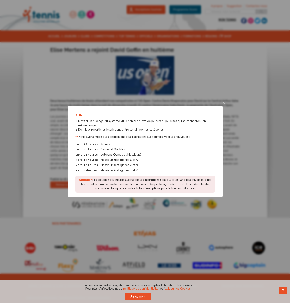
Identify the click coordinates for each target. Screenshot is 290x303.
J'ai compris (138, 296)
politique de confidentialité (141, 288)
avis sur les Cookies (178, 288)
